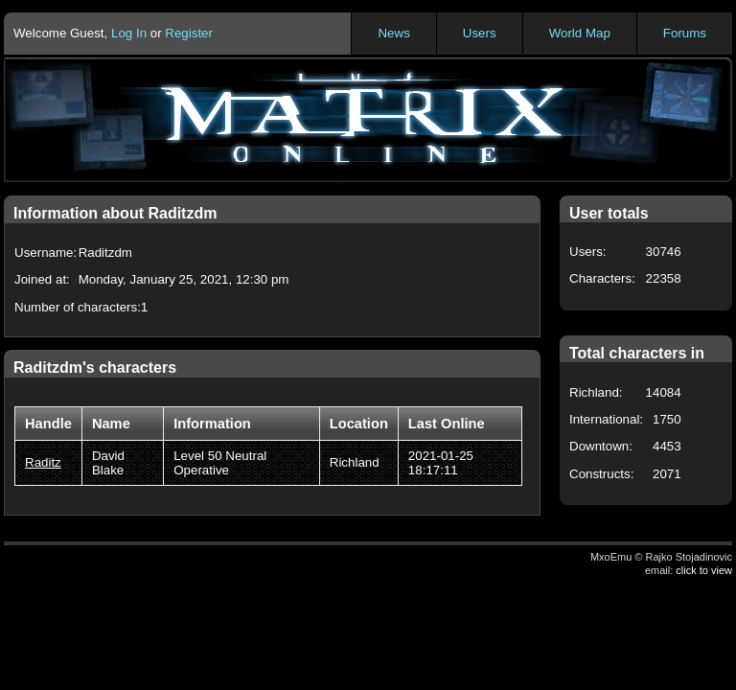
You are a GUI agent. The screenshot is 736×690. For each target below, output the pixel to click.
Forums (684, 33)
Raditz (43, 462)
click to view (704, 570)
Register (189, 33)
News (393, 33)
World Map (579, 33)
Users (479, 33)
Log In (129, 33)
